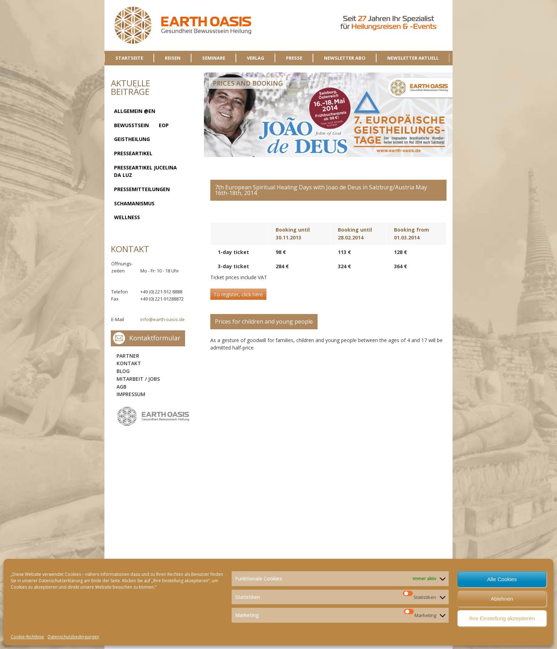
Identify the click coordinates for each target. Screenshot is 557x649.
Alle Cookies (502, 579)
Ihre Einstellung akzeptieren (502, 618)
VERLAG (255, 58)
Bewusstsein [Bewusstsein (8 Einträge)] (131, 125)
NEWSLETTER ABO (345, 58)
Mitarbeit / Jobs (138, 378)
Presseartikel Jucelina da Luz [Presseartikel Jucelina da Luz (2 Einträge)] (145, 171)
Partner (128, 355)
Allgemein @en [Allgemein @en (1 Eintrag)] (134, 111)
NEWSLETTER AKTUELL (413, 58)
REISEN (172, 58)
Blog (123, 371)
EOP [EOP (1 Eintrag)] (164, 125)
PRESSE (294, 58)
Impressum (131, 394)
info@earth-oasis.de (162, 319)
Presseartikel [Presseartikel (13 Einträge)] (133, 153)
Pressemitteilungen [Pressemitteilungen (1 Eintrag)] (142, 189)
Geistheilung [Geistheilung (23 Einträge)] (132, 139)
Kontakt (129, 363)
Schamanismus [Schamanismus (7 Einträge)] (134, 203)
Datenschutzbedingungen (73, 637)
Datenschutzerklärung (61, 581)
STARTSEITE (129, 58)
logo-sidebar (153, 416)
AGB (121, 386)
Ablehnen (502, 599)
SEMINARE (213, 58)
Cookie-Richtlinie (27, 637)
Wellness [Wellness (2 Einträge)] (127, 217)
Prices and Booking (248, 83)
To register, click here (238, 294)
